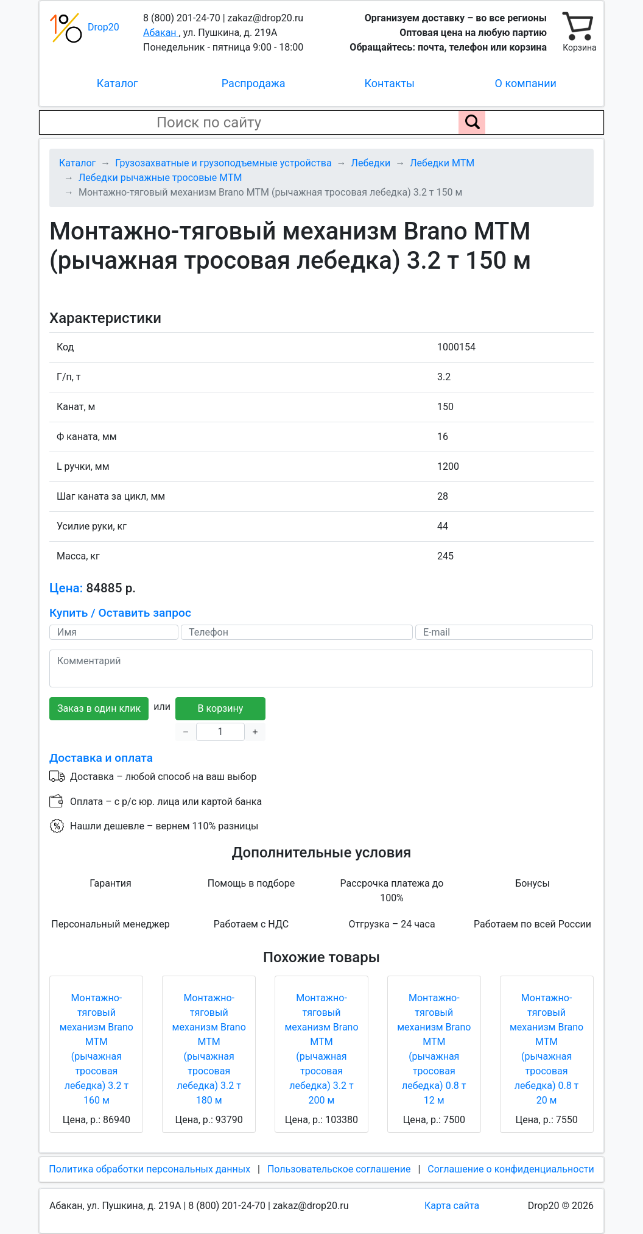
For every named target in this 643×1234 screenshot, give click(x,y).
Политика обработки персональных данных (149, 1169)
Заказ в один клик (99, 708)
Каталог (117, 83)
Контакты (389, 83)
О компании (526, 83)
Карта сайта (451, 1205)
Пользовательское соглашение (339, 1169)
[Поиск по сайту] (472, 122)
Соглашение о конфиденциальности (510, 1169)
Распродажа (254, 83)
